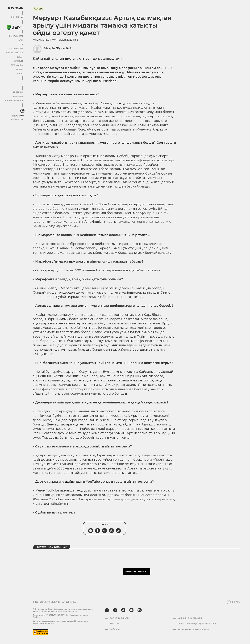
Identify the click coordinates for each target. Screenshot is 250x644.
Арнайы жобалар (14, 100)
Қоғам (19, 57)
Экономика (17, 65)
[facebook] (107, 610)
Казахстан (17, 116)
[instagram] (115, 610)
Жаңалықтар (16, 36)
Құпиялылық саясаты (190, 618)
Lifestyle (18, 61)
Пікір (21, 44)
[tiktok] (123, 610)
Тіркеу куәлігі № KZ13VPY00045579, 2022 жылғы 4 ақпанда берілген (60, 616)
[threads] (140, 610)
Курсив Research (14, 53)
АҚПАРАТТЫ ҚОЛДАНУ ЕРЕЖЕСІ (193, 629)
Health (19, 69)
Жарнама (18, 96)
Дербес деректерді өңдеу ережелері (197, 624)
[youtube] (131, 610)
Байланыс (115, 629)
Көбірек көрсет (136, 571)
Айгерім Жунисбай (57, 48)
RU (12, 17)
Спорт (20, 73)
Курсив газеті (16, 48)
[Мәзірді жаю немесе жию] (22, 83)
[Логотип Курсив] (15, 8)
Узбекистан (17, 120)
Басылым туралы (119, 618)
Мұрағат (114, 624)
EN (17, 17)
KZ (22, 17)
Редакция (18, 92)
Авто (20, 40)
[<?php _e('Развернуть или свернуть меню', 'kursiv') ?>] (22, 111)
